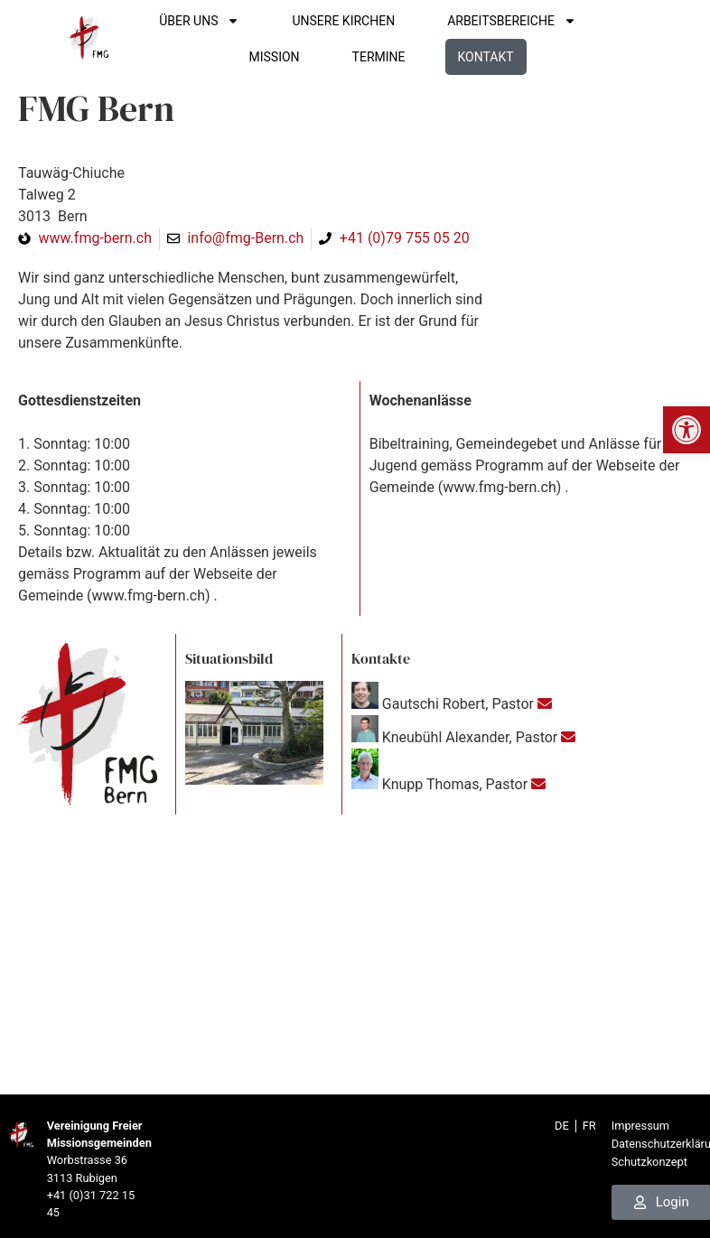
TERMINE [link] (400, 57)
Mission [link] (296, 57)
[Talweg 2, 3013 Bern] (355, 959)
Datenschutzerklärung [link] (658, 1143)
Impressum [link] (640, 1125)
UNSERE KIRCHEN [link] (365, 21)
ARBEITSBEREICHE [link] (534, 20)
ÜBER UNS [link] (222, 20)
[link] (686, 429)
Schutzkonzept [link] (649, 1161)
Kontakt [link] (508, 57)
